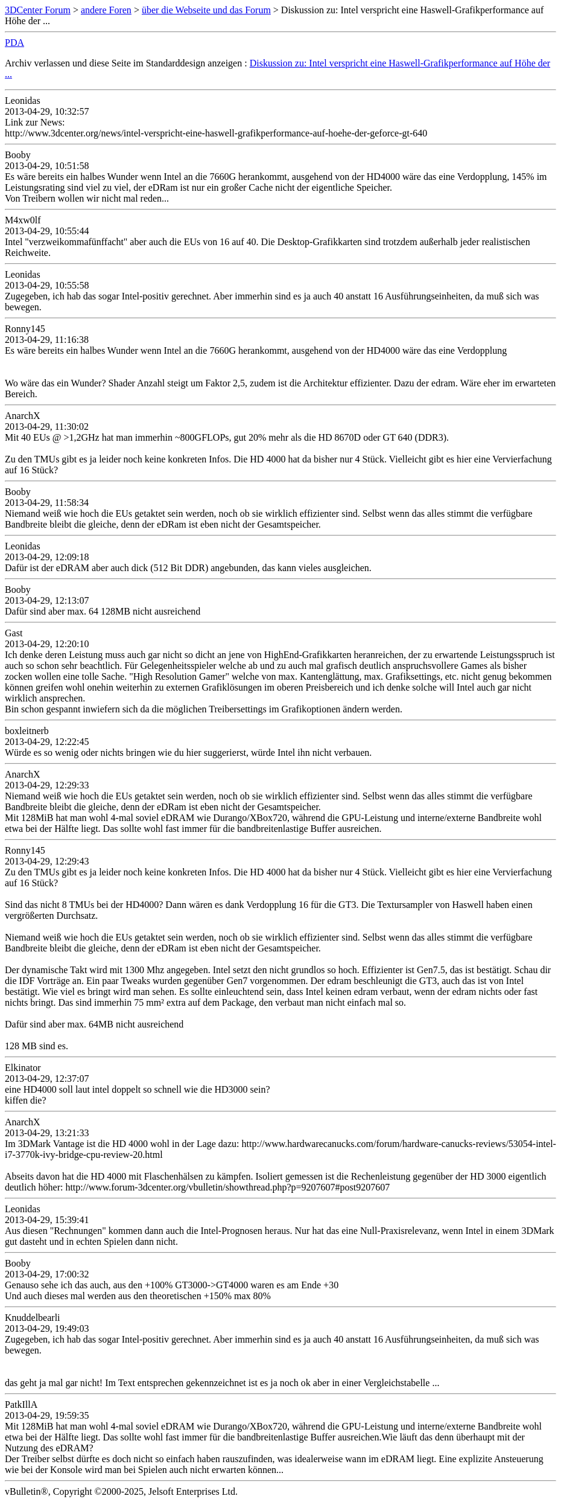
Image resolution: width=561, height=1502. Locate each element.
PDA (14, 42)
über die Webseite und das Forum (206, 10)
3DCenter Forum (38, 10)
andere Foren (106, 10)
